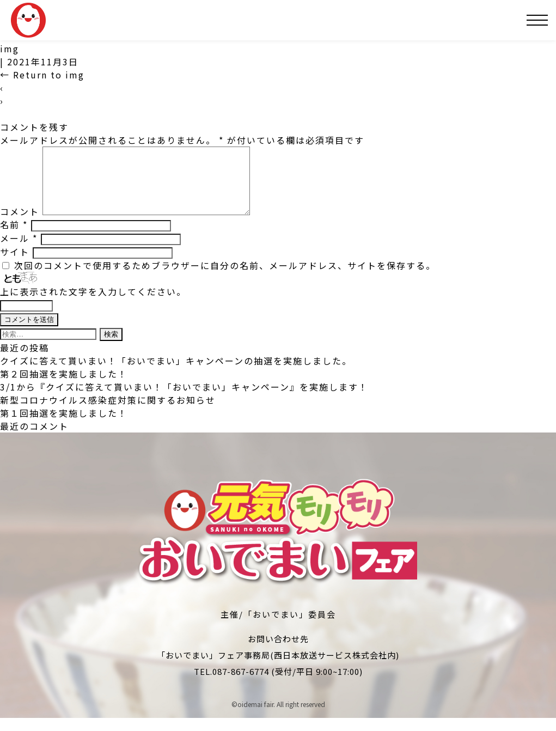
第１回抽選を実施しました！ (63, 425)
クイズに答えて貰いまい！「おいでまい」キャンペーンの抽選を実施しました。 (176, 373)
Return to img (42, 74)
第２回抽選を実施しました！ (63, 386)
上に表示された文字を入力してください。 (93, 304)
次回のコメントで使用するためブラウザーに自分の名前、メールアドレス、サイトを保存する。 (225, 278)
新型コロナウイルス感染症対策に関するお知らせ (108, 412)
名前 (14, 237)
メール (19, 251)
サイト (14, 264)
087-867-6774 (240, 684)
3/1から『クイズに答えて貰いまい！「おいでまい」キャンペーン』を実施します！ (184, 399)
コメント (19, 224)
